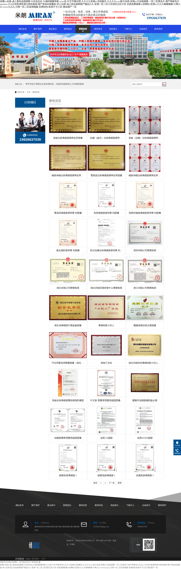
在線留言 (143, 29)
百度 (43, 559)
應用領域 (98, 29)
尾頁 (120, 483)
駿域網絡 (35, 559)
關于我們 (38, 29)
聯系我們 (158, 29)
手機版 (72, 544)
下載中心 (128, 29)
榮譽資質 (83, 29)
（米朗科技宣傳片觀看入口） (124, 12)
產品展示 (53, 29)
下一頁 (112, 483)
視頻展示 (113, 29)
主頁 (28, 92)
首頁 (95, 483)
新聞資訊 (68, 29)
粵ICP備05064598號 (104, 541)
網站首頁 (23, 29)
